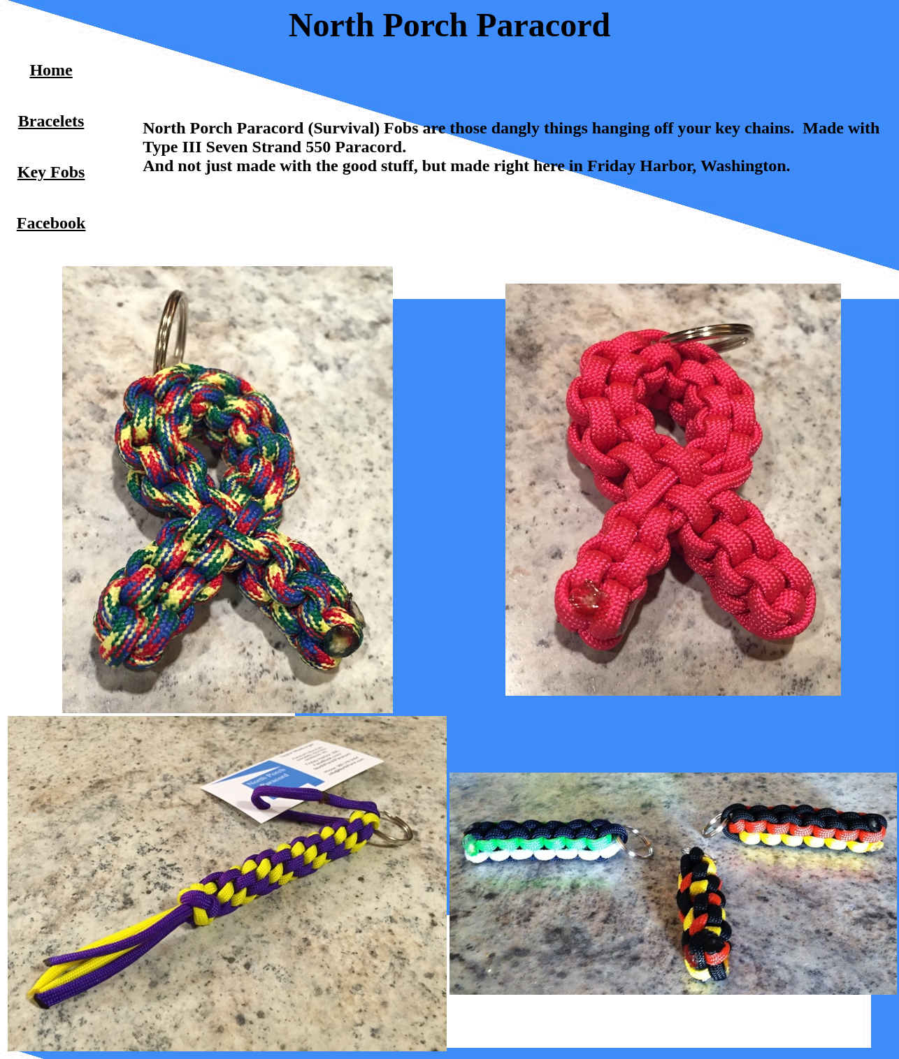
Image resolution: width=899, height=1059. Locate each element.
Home (50, 70)
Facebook (51, 223)
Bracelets (51, 121)
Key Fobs (51, 172)
